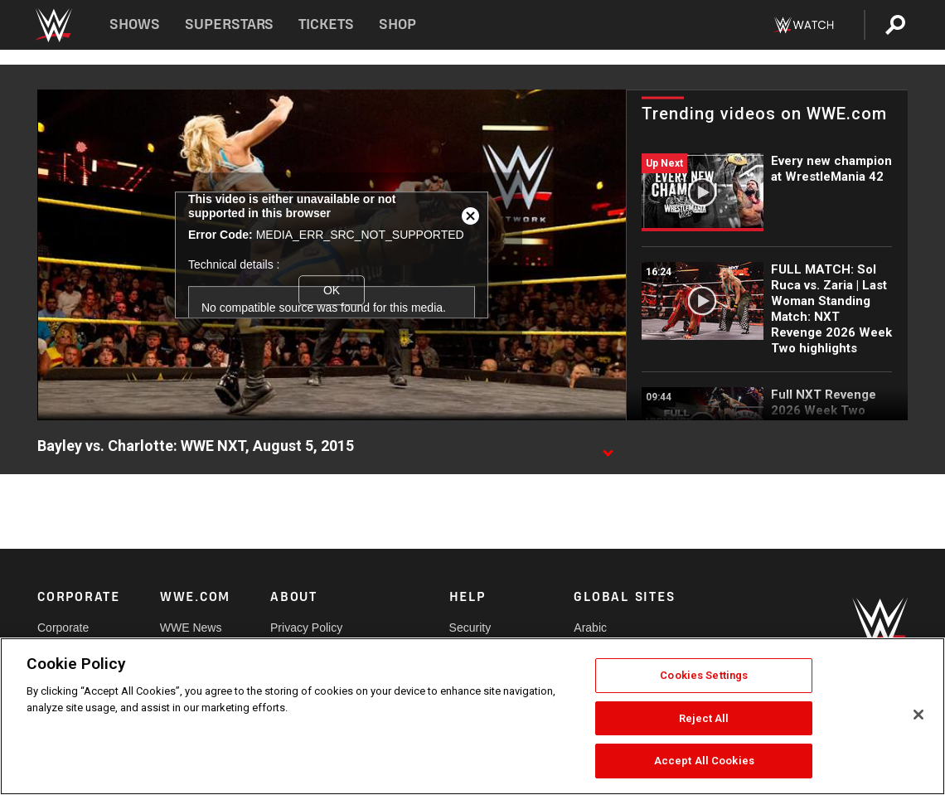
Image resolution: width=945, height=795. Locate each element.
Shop (397, 24)
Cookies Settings (704, 675)
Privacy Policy (306, 627)
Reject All (704, 718)
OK (331, 290)
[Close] (918, 714)
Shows (134, 24)
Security (470, 627)
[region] (472, 716)
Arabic (590, 627)
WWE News (191, 627)
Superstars (229, 24)
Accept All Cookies (704, 760)
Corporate (63, 627)
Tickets (326, 24)
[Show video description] (607, 447)
